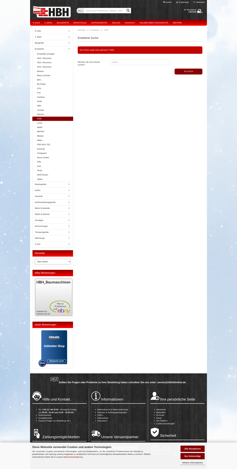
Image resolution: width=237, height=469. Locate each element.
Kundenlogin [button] (182, 2)
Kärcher (40, 114)
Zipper (40, 179)
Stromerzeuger (41, 226)
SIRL (39, 162)
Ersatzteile (79, 23)
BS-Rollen (41, 84)
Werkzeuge (40, 238)
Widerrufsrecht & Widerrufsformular (112, 409)
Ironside (40, 110)
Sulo (39, 166)
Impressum (102, 421)
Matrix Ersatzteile (42, 208)
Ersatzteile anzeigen (46, 54)
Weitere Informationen (192, 462)
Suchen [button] (167, 2)
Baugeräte (63, 23)
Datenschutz (102, 418)
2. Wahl (48, 23)
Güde (39, 101)
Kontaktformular (45, 418)
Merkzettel (199, 2)
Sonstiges (39, 220)
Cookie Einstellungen (165, 423)
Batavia (40, 71)
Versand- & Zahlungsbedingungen (112, 412)
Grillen (116, 23)
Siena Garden (43, 157)
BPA (39, 80)
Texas (39, 170)
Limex (39, 123)
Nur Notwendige (192, 456)
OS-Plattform (162, 421)
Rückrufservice (44, 415)
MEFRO (40, 131)
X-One (38, 244)
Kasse (159, 418)
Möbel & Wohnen (42, 214)
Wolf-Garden (42, 175)
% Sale (36, 23)
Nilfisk (39, 140)
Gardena (41, 97)
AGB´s (100, 415)
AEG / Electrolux (44, 58)
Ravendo (41, 149)
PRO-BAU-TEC (44, 144)
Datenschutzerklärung (73, 457)
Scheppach (42, 153)
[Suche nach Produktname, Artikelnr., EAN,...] (80, 10)
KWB (39, 119)
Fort (39, 93)
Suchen (188, 71)
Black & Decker (43, 75)
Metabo (40, 136)
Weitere (177, 23)
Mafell (39, 127)
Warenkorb (161, 409)
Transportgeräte (42, 232)
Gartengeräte (99, 23)
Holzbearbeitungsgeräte (154, 23)
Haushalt (130, 23)
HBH (39, 106)
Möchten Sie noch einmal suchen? (89, 63)
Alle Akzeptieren (192, 449)
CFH (39, 88)
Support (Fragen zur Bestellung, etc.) (54, 421)
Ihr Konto (160, 415)
